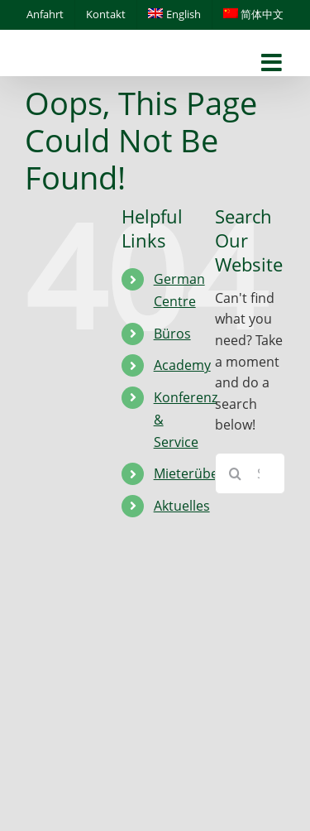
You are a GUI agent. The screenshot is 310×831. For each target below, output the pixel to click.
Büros (172, 333)
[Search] (235, 473)
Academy (182, 365)
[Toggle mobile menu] (273, 63)
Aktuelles (182, 506)
